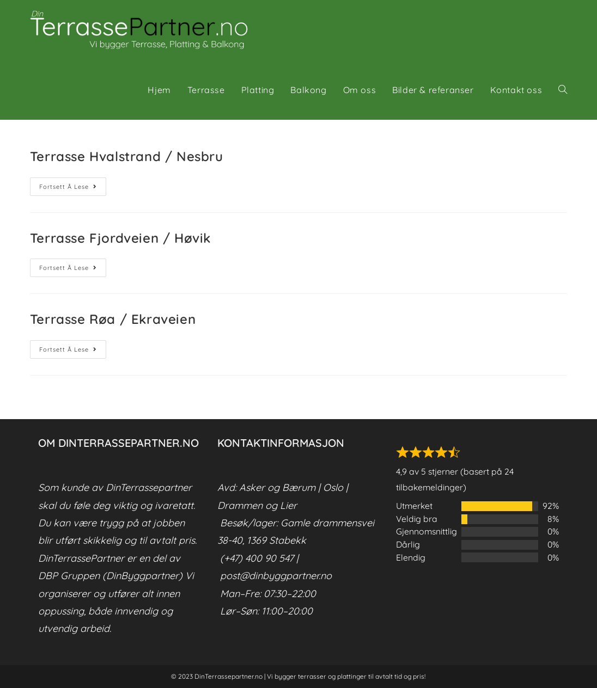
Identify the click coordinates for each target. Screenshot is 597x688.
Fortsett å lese (72, 189)
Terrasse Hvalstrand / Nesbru (126, 156)
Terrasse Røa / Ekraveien (113, 319)
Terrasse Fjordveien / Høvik (120, 238)
